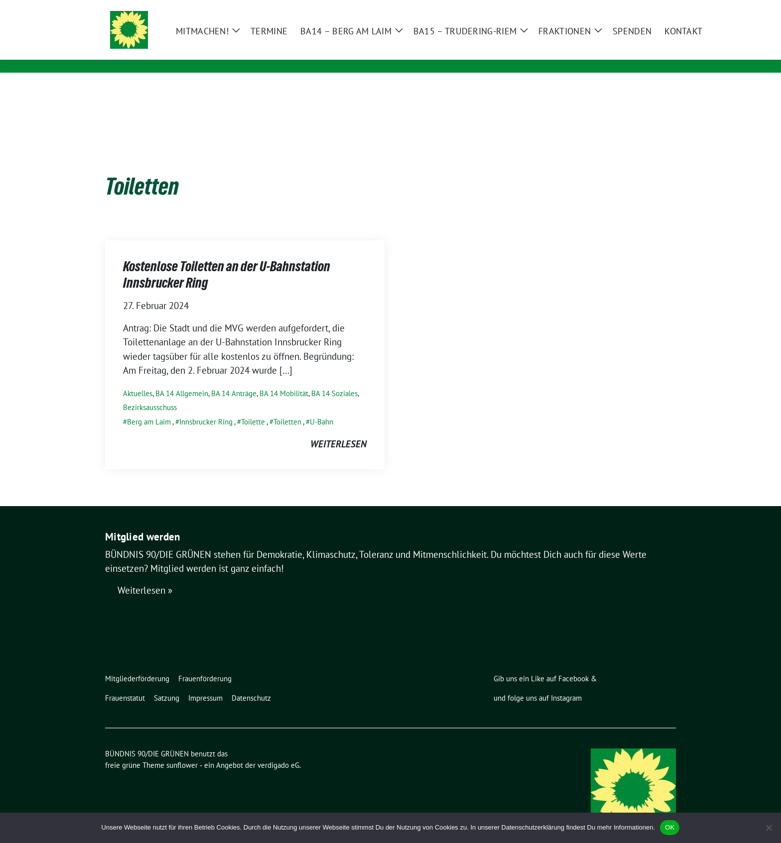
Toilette (253, 406)
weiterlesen (338, 428)
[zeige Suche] (658, 8)
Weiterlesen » (145, 575)
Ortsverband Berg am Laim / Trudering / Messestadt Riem (318, 52)
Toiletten (287, 406)
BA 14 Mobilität (284, 378)
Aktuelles (137, 378)
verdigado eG (278, 749)
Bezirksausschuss (150, 392)
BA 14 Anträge (234, 378)
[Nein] (769, 828)
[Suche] (644, 8)
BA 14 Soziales (334, 378)
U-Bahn (321, 406)
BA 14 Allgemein (181, 378)
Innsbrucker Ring (206, 406)
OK (669, 827)
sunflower (182, 749)
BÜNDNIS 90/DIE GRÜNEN (249, 38)
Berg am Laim (149, 406)
